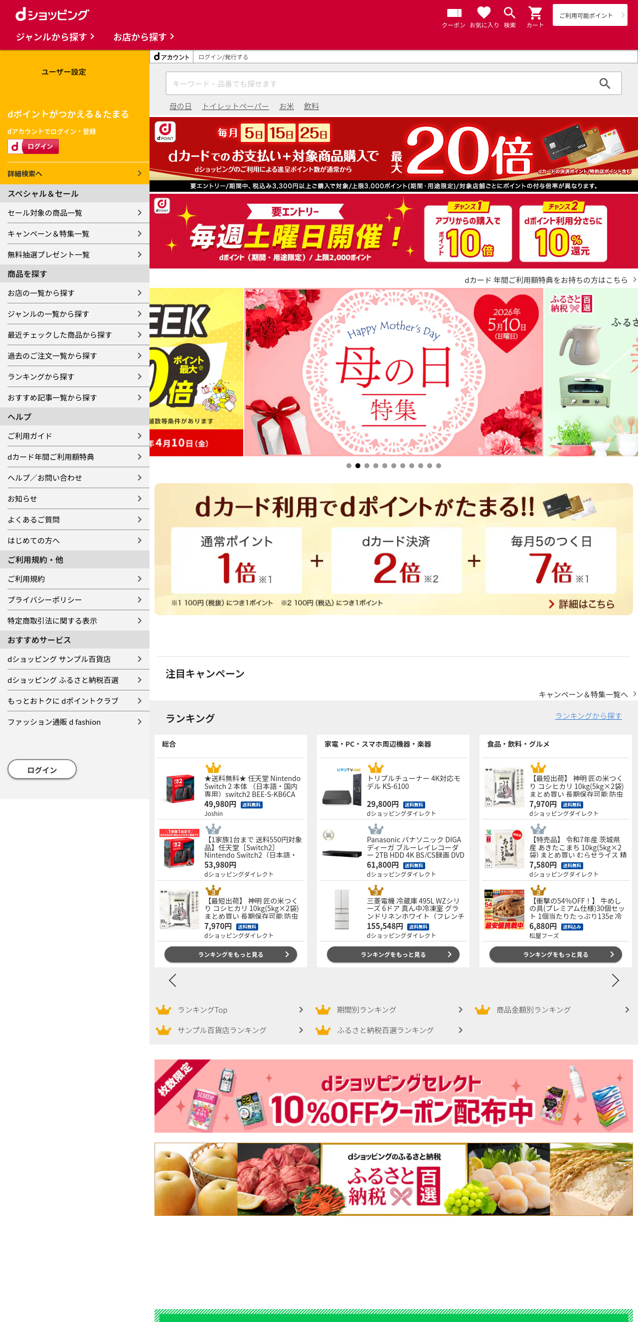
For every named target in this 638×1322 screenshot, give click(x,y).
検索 (605, 83)
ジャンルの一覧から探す (48, 313)
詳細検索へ (24, 173)
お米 (286, 106)
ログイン (42, 770)
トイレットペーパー (235, 106)
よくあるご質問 (33, 519)
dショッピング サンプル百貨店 (59, 659)
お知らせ (22, 498)
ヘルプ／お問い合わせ (44, 477)
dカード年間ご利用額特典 (50, 456)
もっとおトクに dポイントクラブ (63, 700)
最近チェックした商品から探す (59, 334)
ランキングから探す (41, 376)
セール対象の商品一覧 (44, 212)
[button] (536, 13)
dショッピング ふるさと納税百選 (63, 679)
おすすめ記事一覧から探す (52, 397)
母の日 (180, 106)
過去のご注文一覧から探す (52, 355)
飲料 (311, 106)
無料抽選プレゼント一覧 (48, 254)
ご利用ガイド (29, 435)
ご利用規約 (26, 578)
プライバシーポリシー (44, 599)
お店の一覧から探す (41, 292)
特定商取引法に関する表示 (52, 620)
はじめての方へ (33, 540)
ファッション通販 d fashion (54, 721)
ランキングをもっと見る (231, 944)
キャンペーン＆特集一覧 (48, 233)
